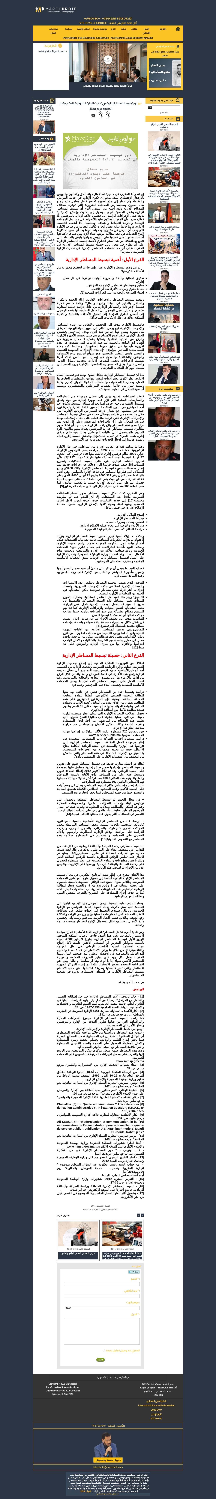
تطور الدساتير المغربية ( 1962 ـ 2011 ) (164, 327)
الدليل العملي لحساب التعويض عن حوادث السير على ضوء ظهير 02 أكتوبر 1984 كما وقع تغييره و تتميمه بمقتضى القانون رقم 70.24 (122, 1255)
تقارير (113, 29)
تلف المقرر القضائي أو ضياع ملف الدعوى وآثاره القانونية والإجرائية (164, 358)
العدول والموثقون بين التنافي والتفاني (44, 394)
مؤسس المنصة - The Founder (108, 1425)
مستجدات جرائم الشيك (44, 313)
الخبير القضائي (44, 294)
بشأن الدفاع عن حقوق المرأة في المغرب (165, 54)
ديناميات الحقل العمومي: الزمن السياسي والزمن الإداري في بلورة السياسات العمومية (44, 207)
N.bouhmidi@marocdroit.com (108, 1467)
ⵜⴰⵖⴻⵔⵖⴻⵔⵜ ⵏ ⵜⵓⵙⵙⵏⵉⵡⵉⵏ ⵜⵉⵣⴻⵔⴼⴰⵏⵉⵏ (108, 18)
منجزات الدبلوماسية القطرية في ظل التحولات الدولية (164, 228)
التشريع (163, 29)
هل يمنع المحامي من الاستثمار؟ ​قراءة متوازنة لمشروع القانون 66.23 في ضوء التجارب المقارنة (44, 269)
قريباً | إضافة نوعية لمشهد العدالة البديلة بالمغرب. (107, 86)
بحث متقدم (164, 112)
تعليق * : (135, 1314)
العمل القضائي (146, 31)
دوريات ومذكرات (100, 29)
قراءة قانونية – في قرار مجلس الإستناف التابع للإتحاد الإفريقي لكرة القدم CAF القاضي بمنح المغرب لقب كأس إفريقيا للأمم (44, 176)
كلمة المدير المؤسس (165, 46)
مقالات (134, 29)
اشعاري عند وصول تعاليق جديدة (123, 1350)
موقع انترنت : (133, 1302)
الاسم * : (135, 1278)
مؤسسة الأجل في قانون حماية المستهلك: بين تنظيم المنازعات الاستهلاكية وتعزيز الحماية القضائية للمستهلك (164, 194)
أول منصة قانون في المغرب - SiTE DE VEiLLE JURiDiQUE (108, 23)
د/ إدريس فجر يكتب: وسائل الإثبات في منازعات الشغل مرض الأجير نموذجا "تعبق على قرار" (164, 433)
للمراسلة (68, 29)
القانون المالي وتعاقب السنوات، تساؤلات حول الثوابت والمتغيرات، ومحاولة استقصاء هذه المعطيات (44, 340)
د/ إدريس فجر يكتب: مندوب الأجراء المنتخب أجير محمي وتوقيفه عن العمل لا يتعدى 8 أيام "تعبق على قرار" (164, 398)
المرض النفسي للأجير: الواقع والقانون (51, 51)
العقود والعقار (83, 29)
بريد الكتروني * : (132, 1290)
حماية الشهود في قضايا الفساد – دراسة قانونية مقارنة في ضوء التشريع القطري (164, 296)
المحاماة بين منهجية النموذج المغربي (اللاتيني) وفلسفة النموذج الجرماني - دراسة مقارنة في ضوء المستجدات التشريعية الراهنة (164, 261)
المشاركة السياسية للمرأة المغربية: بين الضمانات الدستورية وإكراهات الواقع (44, 369)
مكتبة (123, 29)
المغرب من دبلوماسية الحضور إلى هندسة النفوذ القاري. (44, 147)
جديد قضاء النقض (53, 31)
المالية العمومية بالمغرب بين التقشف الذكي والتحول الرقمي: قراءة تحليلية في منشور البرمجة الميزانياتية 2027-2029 (44, 238)
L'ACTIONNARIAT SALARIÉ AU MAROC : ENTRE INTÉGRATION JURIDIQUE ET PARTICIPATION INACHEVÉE (44, 111)
